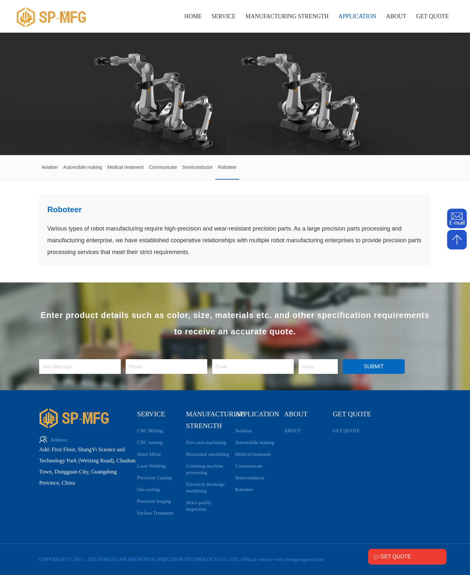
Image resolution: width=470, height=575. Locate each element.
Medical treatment (253, 454)
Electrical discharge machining (205, 487)
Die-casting (148, 489)
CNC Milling (150, 430)
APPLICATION (357, 16)
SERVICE (224, 16)
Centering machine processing (204, 469)
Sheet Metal (149, 454)
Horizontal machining (207, 454)
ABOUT (396, 16)
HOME (193, 16)
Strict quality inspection (199, 506)
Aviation (243, 430)
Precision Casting (154, 477)
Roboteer (244, 489)
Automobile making (254, 442)
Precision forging (154, 501)
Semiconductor (250, 477)
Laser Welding (151, 466)
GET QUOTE (432, 16)
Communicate (248, 466)
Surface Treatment (155, 513)
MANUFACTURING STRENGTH (287, 16)
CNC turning (150, 442)
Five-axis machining (206, 442)
